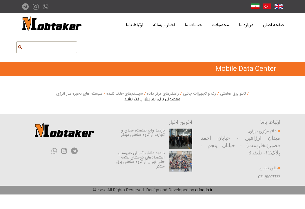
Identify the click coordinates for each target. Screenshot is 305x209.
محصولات (220, 25)
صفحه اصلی (273, 25)
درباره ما (246, 25)
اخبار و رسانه (164, 25)
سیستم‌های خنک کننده (124, 93)
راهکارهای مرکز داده (162, 93)
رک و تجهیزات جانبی (199, 93)
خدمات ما (193, 25)
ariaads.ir (204, 190)
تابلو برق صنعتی (232, 93)
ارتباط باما (134, 25)
